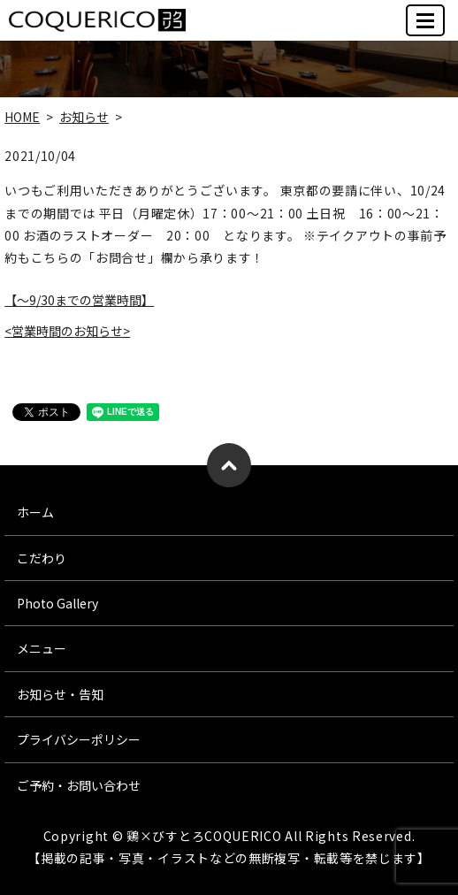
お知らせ (84, 117)
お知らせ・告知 (60, 694)
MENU (426, 27)
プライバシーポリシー (79, 739)
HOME (22, 117)
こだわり (41, 558)
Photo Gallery (57, 603)
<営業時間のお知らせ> (67, 331)
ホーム (35, 512)
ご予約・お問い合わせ (79, 785)
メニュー (41, 648)
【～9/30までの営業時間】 (79, 300)
